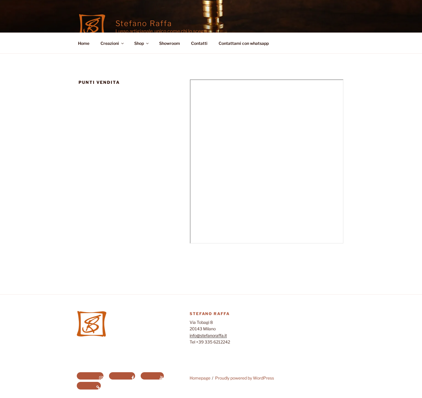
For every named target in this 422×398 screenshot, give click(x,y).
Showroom (169, 43)
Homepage (200, 377)
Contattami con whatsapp (244, 43)
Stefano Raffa (143, 23)
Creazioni (113, 43)
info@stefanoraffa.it (208, 335)
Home (83, 43)
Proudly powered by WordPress (244, 377)
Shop (141, 43)
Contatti (199, 43)
